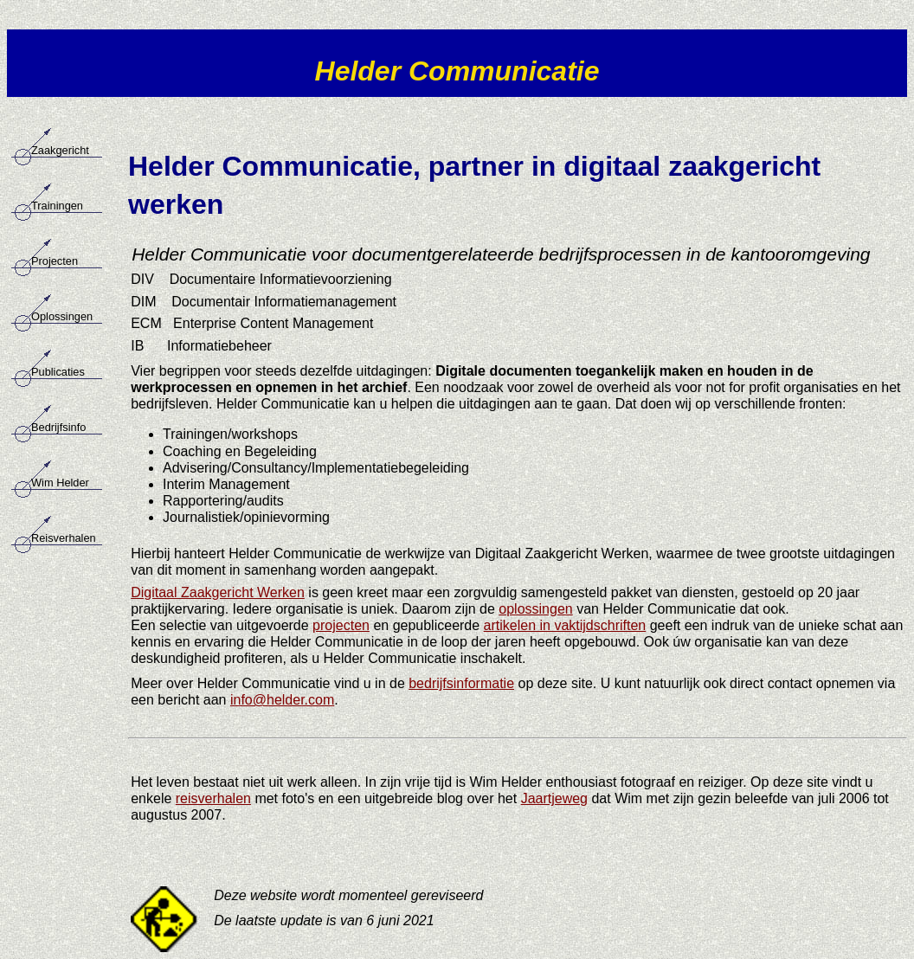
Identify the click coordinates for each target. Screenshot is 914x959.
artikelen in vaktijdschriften (565, 625)
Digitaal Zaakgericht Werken (218, 592)
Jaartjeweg (554, 798)
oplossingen (535, 609)
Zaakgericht (60, 150)
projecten (341, 625)
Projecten (54, 260)
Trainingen (57, 205)
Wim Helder (60, 482)
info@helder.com (282, 699)
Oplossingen (62, 316)
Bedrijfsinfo (58, 427)
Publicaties (58, 371)
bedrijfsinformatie (461, 683)
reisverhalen (213, 798)
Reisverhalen (63, 537)
